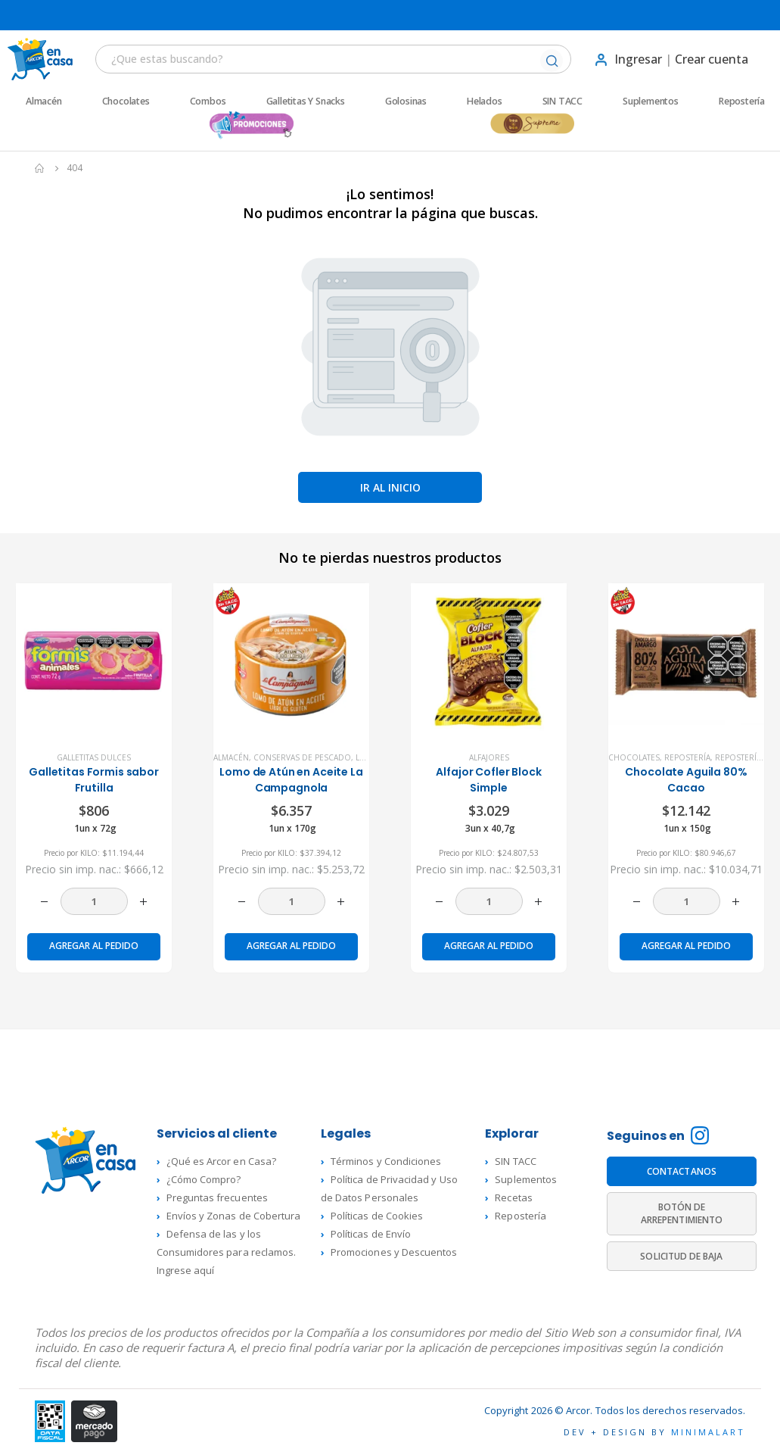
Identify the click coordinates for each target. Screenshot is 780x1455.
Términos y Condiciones (386, 1161)
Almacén (44, 101)
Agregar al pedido (93, 945)
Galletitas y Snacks (305, 101)
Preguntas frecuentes (217, 1197)
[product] (94, 661)
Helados (484, 101)
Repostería (742, 101)
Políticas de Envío (371, 1234)
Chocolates (126, 101)
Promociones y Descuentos (394, 1252)
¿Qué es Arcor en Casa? (221, 1161)
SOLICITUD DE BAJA (681, 1256)
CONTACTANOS (681, 1171)
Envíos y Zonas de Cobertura (233, 1215)
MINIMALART (708, 1432)
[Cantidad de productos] (94, 901)
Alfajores (489, 757)
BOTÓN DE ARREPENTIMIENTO (682, 1213)
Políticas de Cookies (377, 1215)
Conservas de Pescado (302, 757)
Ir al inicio (390, 487)
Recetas (513, 1197)
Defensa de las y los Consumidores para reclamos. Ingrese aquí (227, 1252)
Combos (208, 101)
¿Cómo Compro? (203, 1179)
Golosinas (406, 101)
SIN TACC (562, 101)
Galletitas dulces (94, 757)
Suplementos (651, 101)
